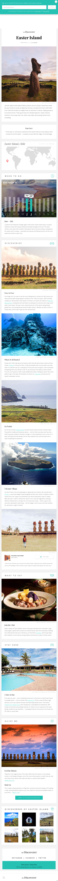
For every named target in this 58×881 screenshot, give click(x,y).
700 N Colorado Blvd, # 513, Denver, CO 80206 (29, 866)
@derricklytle (52, 290)
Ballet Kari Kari (20, 429)
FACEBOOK (30, 857)
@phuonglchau (52, 103)
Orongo (45, 485)
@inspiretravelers (51, 356)
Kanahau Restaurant (41, 622)
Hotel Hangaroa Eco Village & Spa (39, 691)
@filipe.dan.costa (9, 780)
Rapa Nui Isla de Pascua (41, 356)
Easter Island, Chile (45, 423)
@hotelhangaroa (52, 691)
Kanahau (38, 632)
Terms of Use (24, 863)
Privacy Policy (33, 863)
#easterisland (44, 218)
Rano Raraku (45, 290)
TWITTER (42, 857)
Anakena (11, 365)
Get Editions (52, 7)
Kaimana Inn (31, 700)
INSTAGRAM (17, 857)
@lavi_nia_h (53, 423)
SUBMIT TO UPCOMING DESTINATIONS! (29, 796)
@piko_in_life (16, 791)
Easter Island (45, 103)
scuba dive (38, 374)
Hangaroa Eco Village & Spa (12, 704)
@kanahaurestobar (51, 622)
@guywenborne (52, 485)
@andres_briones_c (51, 767)
